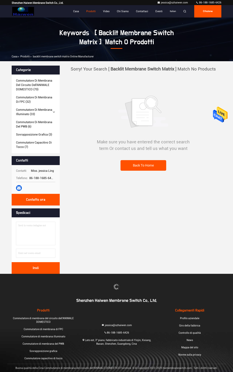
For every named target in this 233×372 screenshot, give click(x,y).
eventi (159, 11)
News (190, 340)
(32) (34, 99)
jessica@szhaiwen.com (172, 2)
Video (106, 11)
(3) (34, 134)
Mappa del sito (189, 347)
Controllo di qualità (190, 332)
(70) (34, 85)
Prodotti (91, 11)
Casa (76, 11)
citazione (208, 11)
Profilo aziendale (189, 318)
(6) (34, 124)
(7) (34, 145)
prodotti (25, 56)
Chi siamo (123, 11)
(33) (34, 112)
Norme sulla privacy (189, 354)
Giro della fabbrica (189, 325)
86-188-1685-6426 (208, 2)
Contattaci (142, 11)
